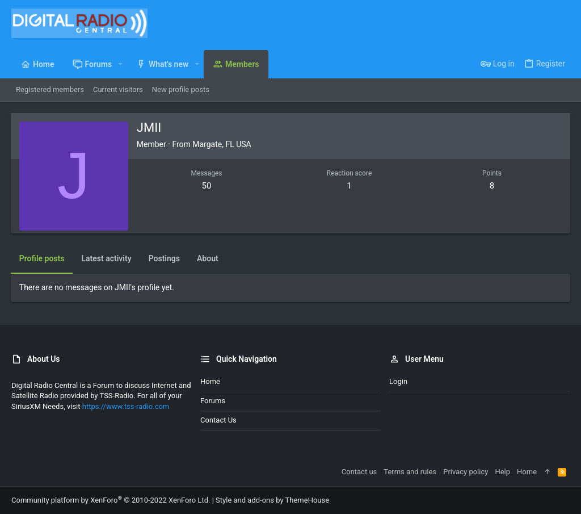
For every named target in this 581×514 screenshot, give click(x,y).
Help (502, 471)
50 (207, 186)
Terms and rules (410, 471)
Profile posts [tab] (42, 258)
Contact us (218, 420)
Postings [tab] (164, 258)
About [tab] (208, 258)
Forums (212, 400)
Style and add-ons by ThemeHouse (272, 500)
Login (398, 381)
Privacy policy (465, 471)
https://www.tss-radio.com (126, 406)
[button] (120, 64)
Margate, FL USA (222, 144)
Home (210, 381)
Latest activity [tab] (107, 258)
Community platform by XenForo (110, 500)
